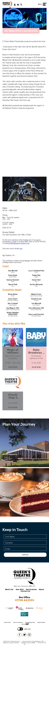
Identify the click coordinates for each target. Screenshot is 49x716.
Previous (4, 192)
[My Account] (15, 4)
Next (43, 192)
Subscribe (25, 554)
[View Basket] (18, 4)
